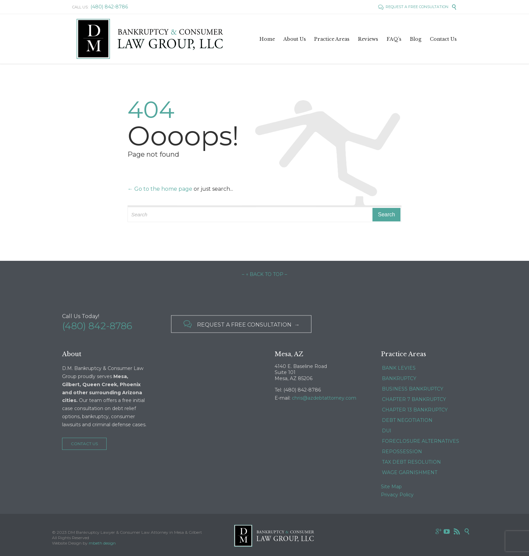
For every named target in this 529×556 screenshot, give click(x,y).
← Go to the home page (160, 189)
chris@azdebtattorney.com (324, 398)
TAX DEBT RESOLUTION (411, 462)
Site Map (391, 487)
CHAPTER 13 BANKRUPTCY (415, 410)
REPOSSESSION (402, 452)
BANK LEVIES (399, 368)
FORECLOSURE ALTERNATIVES (420, 441)
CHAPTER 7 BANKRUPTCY (414, 399)
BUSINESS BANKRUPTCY (412, 389)
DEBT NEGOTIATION (407, 420)
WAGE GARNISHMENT (409, 472)
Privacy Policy (397, 495)
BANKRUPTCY (399, 378)
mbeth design (102, 543)
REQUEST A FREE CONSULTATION (413, 6)
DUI (386, 431)
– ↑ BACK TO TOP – (264, 274)
